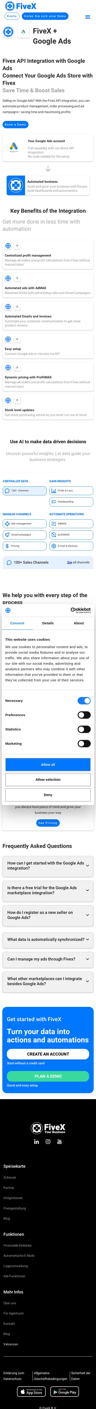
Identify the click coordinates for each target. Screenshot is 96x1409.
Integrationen (13, 1198)
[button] (87, 16)
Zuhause (9, 1177)
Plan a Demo (48, 1076)
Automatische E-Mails (18, 1255)
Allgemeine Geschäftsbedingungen (50, 1376)
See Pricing (48, 823)
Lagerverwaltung (15, 1266)
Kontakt (9, 1323)
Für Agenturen (13, 1313)
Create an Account (48, 1054)
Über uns (9, 1303)
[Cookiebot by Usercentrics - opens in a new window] (71, 610)
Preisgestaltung (14, 1208)
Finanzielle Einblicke (17, 1245)
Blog (6, 1218)
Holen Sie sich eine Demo (45, 16)
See (69, 562)
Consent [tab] (17, 623)
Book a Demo (15, 125)
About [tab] (79, 623)
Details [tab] (48, 623)
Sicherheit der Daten (80, 1376)
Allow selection (47, 779)
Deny (48, 795)
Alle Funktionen (14, 1276)
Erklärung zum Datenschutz (13, 1376)
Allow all (48, 764)
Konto (12, 16)
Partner (8, 1187)
